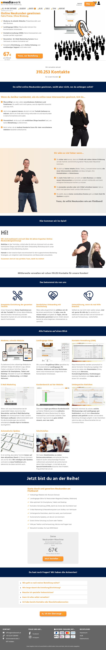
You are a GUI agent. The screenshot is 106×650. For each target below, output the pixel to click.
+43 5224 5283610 (12, 636)
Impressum (83, 633)
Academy (23, 9)
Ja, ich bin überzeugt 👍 (53, 613)
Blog (40, 9)
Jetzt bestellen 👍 (53, 558)
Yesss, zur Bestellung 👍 (29, 55)
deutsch (79, 3)
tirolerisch (79, 5)
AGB (81, 636)
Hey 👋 (89, 3)
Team (54, 9)
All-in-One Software (9, 9)
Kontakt (62, 9)
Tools (47, 9)
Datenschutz (84, 638)
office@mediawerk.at (13, 633)
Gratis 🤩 (32, 9)
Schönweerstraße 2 (12, 638)
